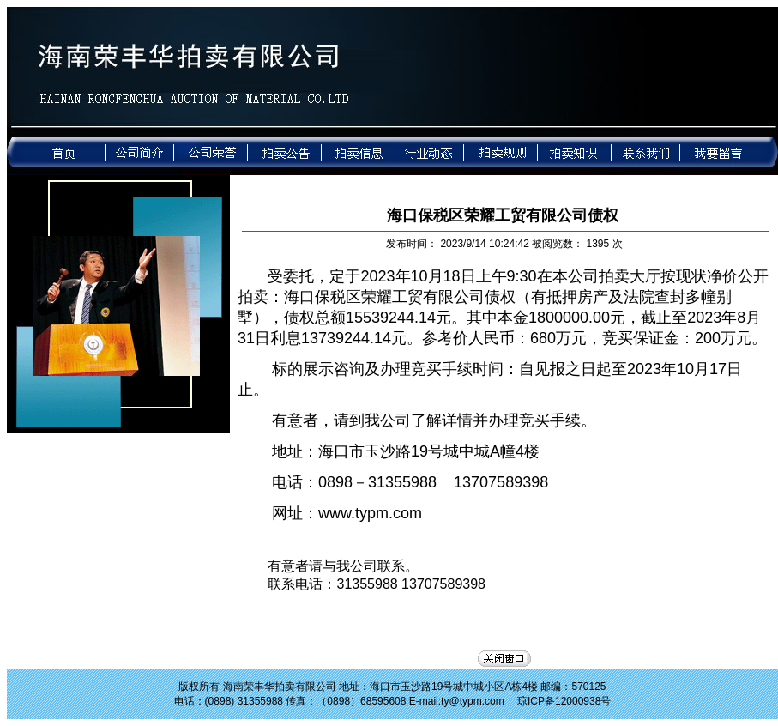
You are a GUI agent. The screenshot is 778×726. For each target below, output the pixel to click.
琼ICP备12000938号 (564, 701)
